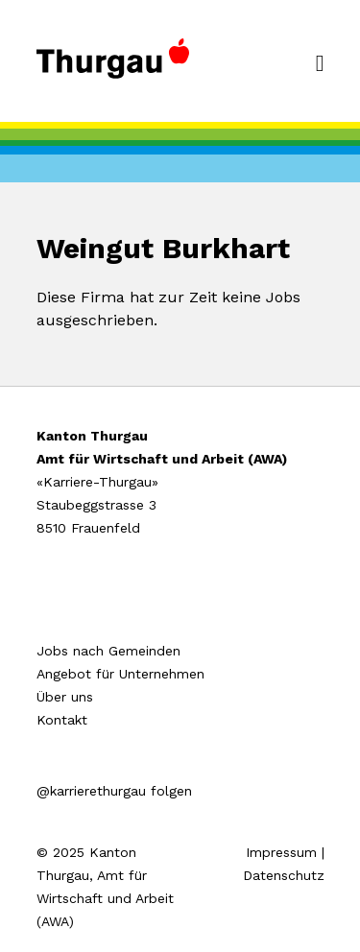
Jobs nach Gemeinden (108, 650)
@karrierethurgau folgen (114, 790)
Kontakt (61, 719)
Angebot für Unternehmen (120, 673)
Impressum (281, 852)
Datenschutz (283, 875)
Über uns (64, 696)
